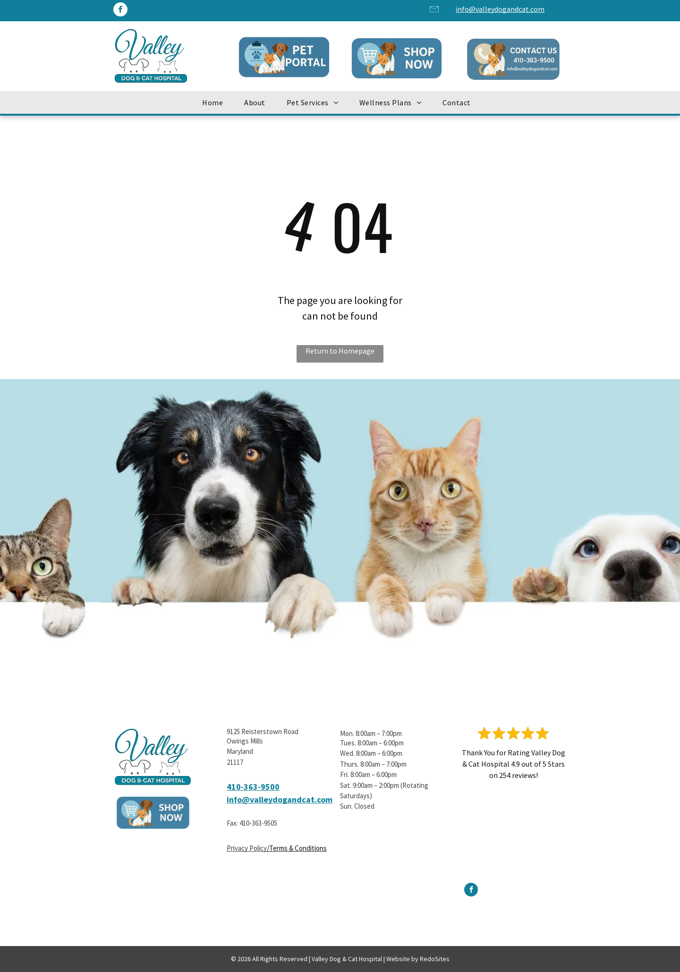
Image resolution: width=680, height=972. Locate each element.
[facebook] (120, 10)
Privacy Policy (247, 848)
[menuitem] (216, 102)
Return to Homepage (340, 350)
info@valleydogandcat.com (500, 9)
